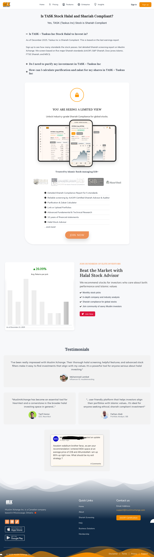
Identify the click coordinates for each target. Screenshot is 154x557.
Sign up (145, 4)
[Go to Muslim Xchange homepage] (6, 4)
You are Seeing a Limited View (77, 109)
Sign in (134, 4)
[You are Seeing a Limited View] (77, 95)
